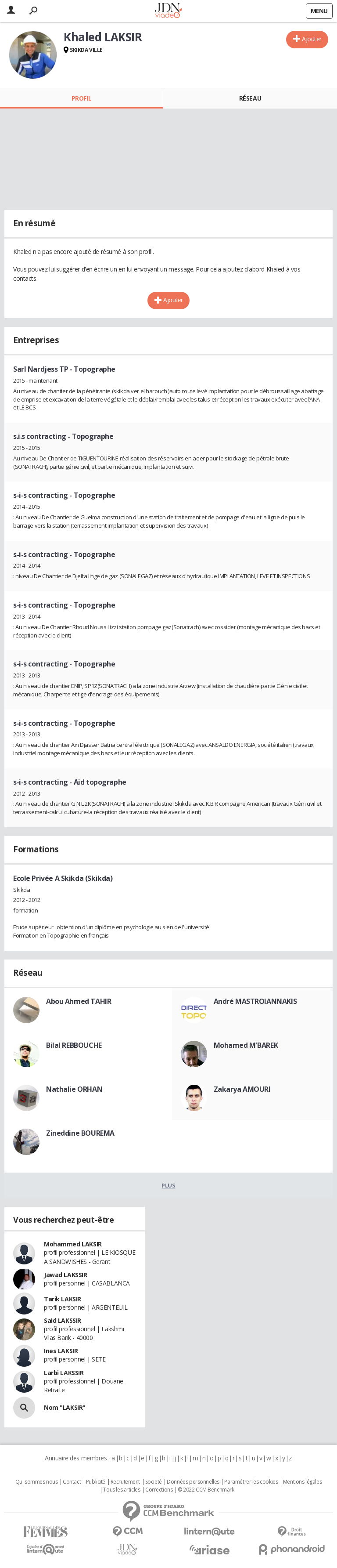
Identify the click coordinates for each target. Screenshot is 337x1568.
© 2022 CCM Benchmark (206, 1490)
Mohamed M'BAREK (246, 1045)
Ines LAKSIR (61, 1351)
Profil (81, 98)
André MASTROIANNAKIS (255, 1001)
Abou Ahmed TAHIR (78, 1001)
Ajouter (312, 39)
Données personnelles (193, 1482)
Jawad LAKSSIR (65, 1275)
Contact (72, 1482)
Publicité (95, 1482)
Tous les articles (121, 1490)
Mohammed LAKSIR (73, 1244)
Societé (153, 1482)
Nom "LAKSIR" (65, 1407)
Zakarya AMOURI (242, 1089)
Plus (168, 1185)
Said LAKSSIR (62, 1320)
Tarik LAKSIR (62, 1299)
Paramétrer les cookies (251, 1482)
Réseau (250, 98)
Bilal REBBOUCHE (74, 1045)
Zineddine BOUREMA (80, 1133)
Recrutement (125, 1482)
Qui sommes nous (36, 1482)
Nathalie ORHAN (74, 1089)
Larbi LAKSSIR (64, 1373)
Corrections (158, 1490)
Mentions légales (302, 1482)
